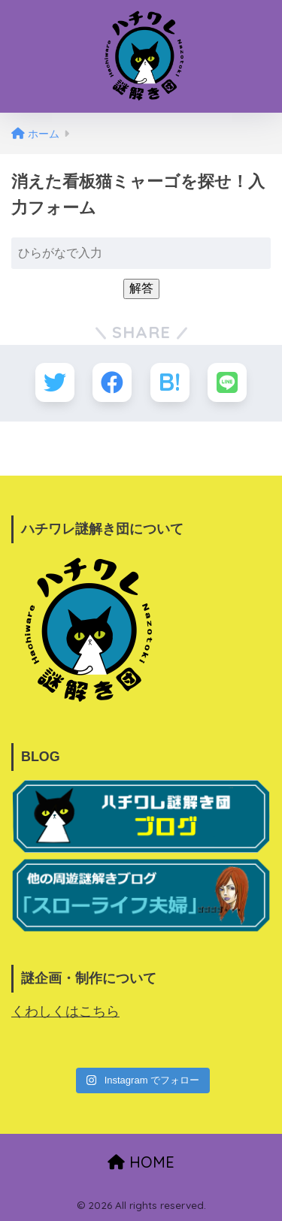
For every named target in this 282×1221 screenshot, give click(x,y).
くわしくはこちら (65, 1011)
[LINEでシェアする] (227, 382)
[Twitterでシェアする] (54, 382)
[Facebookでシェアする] (112, 382)
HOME (141, 1162)
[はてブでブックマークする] (170, 382)
